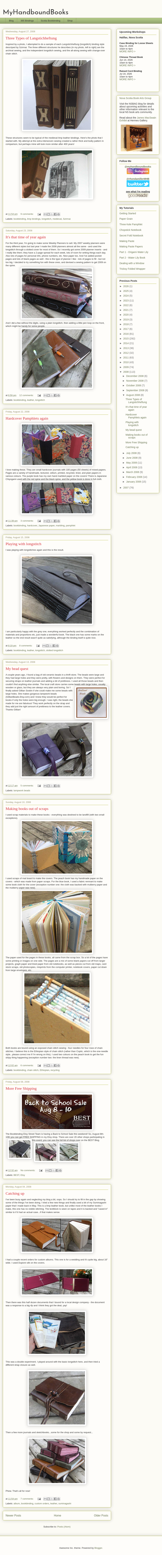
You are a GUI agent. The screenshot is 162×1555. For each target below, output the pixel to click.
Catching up (15, 1193)
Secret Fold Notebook (131, 235)
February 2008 (134, 477)
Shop (70, 20)
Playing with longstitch (23, 544)
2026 (126, 286)
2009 (126, 367)
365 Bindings (27, 20)
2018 (126, 324)
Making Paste (126, 241)
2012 (126, 352)
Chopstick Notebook (130, 230)
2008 (126, 371)
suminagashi (64, 1503)
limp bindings (33, 219)
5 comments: (27, 785)
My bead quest (17, 668)
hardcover (32, 525)
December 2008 (135, 376)
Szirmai (66, 219)
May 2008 (131, 462)
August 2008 (133, 395)
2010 (126, 362)
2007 (126, 487)
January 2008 (134, 481)
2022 (126, 305)
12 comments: (26, 395)
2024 (126, 295)
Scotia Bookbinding (50, 20)
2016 (126, 333)
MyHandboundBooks (35, 12)
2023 (126, 300)
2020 (126, 314)
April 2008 (132, 467)
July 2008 (131, 453)
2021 (126, 310)
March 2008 (133, 472)
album (17, 1503)
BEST (16, 1175)
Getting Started (127, 213)
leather (30, 400)
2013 (126, 348)
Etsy (22, 1175)
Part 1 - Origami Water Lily (133, 252)
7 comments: (27, 1498)
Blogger (98, 1548)
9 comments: (27, 214)
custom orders (42, 1503)
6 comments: (27, 1065)
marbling (60, 525)
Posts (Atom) (63, 1526)
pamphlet (70, 525)
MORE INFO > (127, 51)
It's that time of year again (26, 237)
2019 (126, 319)
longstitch (46, 219)
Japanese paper (46, 525)
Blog (11, 20)
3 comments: (27, 520)
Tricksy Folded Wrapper (132, 268)
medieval (57, 219)
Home (57, 1515)
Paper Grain (126, 218)
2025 (126, 291)
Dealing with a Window (131, 263)
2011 (126, 357)
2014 (126, 343)
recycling (55, 1070)
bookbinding (20, 219)
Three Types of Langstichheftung (31, 38)
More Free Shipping (21, 1088)
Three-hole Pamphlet (130, 224)
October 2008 (134, 385)
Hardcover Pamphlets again (27, 418)
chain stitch (33, 1070)
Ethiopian (44, 1070)
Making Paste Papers (131, 246)
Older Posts (101, 1515)
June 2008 (132, 457)
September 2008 (135, 390)
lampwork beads (22, 790)
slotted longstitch (54, 650)
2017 (126, 329)
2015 (126, 338)
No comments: (28, 1170)
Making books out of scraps (27, 808)
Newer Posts (13, 1515)
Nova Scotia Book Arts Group (135, 98)
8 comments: (26, 645)
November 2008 (135, 380)
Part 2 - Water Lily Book (132, 257)
